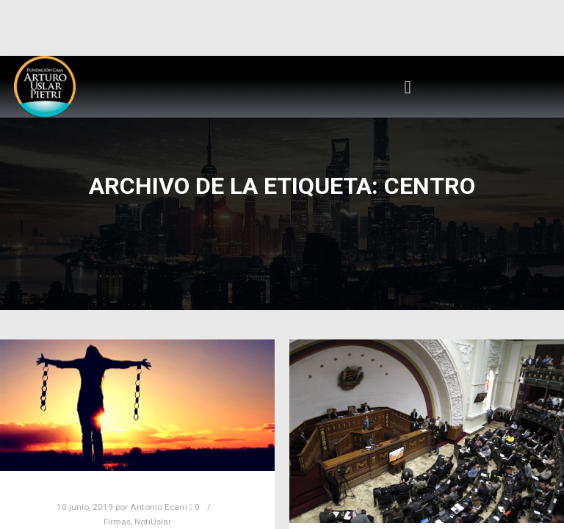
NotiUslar (152, 522)
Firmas (117, 522)
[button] (408, 87)
